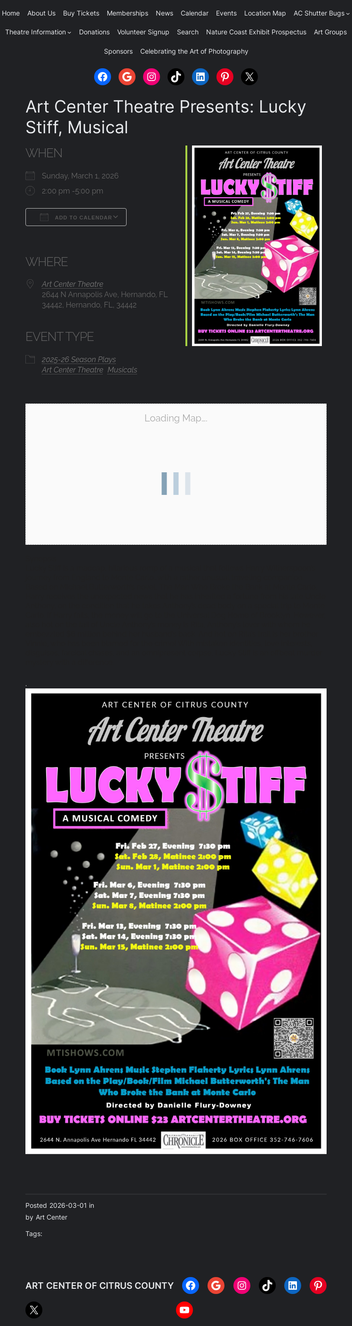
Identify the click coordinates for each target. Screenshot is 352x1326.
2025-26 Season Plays (79, 359)
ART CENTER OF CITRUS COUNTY (99, 1285)
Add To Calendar (76, 217)
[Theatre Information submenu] (69, 32)
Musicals (122, 369)
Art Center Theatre (72, 284)
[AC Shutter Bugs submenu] (348, 13)
